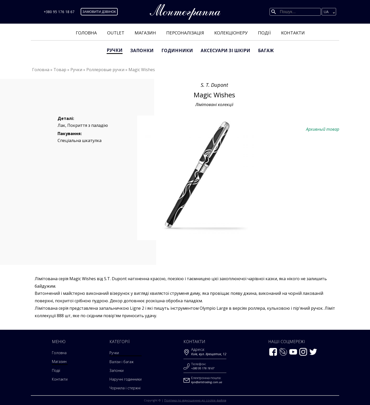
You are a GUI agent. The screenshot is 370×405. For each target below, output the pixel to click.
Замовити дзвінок (99, 12)
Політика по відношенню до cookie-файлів (195, 400)
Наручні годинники (125, 379)
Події (264, 33)
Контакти (293, 33)
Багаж (266, 50)
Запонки (142, 50)
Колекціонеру (231, 33)
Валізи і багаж (121, 361)
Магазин (145, 33)
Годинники (177, 50)
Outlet (115, 33)
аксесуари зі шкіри (225, 50)
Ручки (115, 50)
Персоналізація (185, 33)
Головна (86, 33)
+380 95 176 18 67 (59, 11)
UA (326, 11)
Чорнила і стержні (125, 387)
